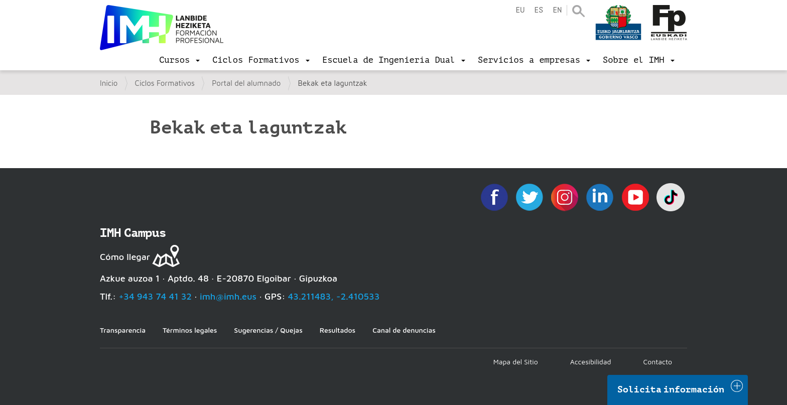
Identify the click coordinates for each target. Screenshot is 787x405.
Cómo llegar (125, 256)
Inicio (108, 83)
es (538, 10)
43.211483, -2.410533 (334, 296)
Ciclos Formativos (165, 83)
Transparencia (123, 330)
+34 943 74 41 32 (155, 296)
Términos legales (190, 330)
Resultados (337, 330)
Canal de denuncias (404, 330)
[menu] (179, 60)
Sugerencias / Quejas (268, 330)
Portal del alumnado (246, 83)
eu (519, 10)
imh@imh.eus (228, 296)
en (557, 10)
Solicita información (671, 389)
